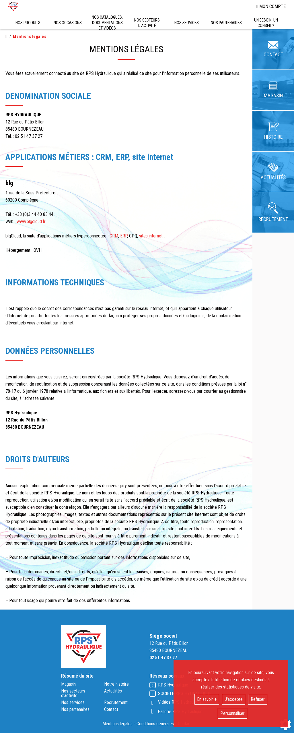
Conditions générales (155, 723)
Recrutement (116, 702)
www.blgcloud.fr (31, 221)
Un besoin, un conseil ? (266, 23)
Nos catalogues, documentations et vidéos (107, 23)
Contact (111, 709)
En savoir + (207, 699)
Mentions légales (117, 723)
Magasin (68, 684)
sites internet (151, 236)
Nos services (73, 702)
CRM (114, 236)
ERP (123, 236)
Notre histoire (116, 684)
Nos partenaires (75, 709)
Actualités (113, 691)
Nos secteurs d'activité (73, 693)
